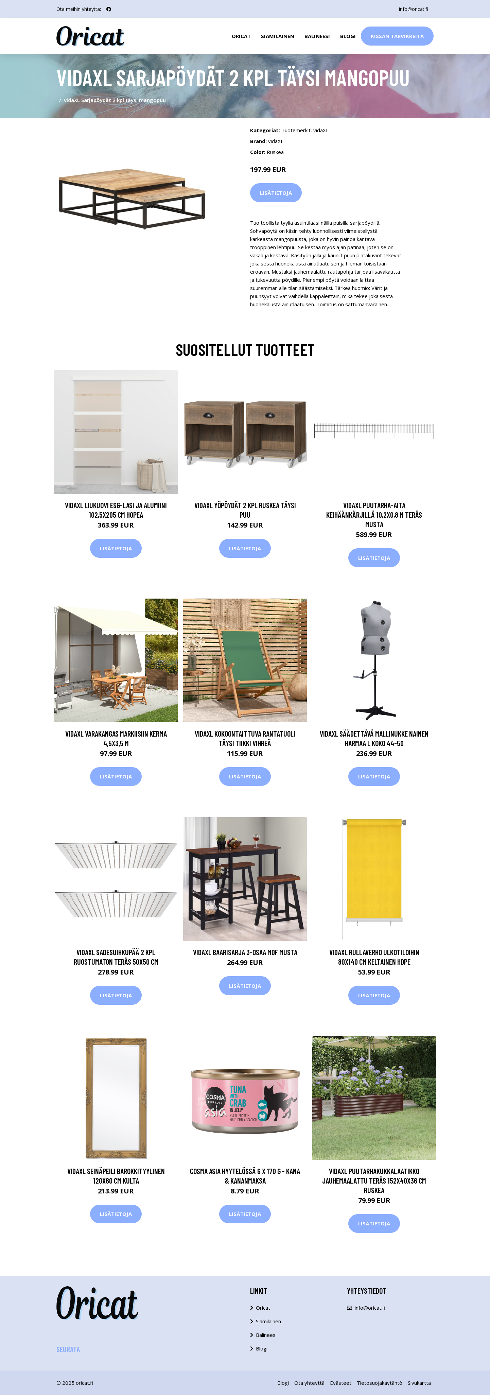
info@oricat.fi (413, 9)
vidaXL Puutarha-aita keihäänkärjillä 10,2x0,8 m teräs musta (374, 515)
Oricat (241, 36)
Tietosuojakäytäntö (379, 1382)
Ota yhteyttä (309, 1382)
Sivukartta (419, 1382)
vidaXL (321, 130)
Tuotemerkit (296, 130)
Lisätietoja (276, 192)
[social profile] (109, 9)
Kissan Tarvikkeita (397, 36)
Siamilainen (277, 36)
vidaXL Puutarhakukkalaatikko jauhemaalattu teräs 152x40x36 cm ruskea (374, 1180)
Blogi (348, 36)
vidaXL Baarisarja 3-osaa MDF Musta (245, 952)
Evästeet (340, 1382)
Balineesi (317, 36)
